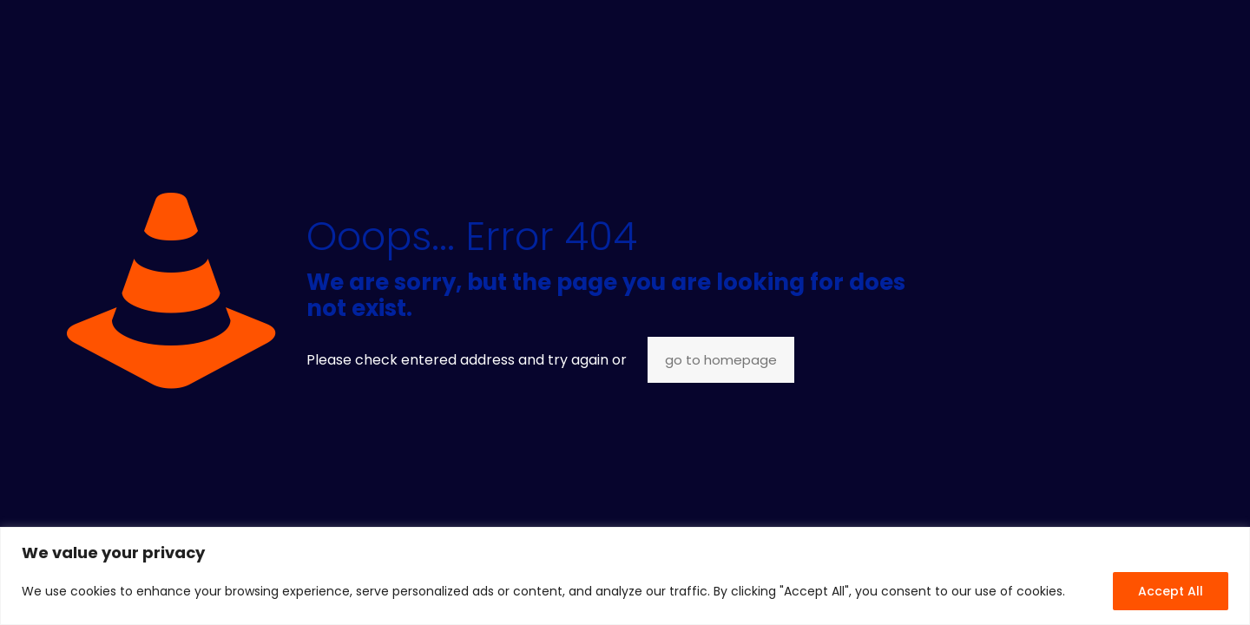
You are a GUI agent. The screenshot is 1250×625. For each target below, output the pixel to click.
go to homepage (721, 360)
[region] (625, 576)
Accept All (1170, 591)
